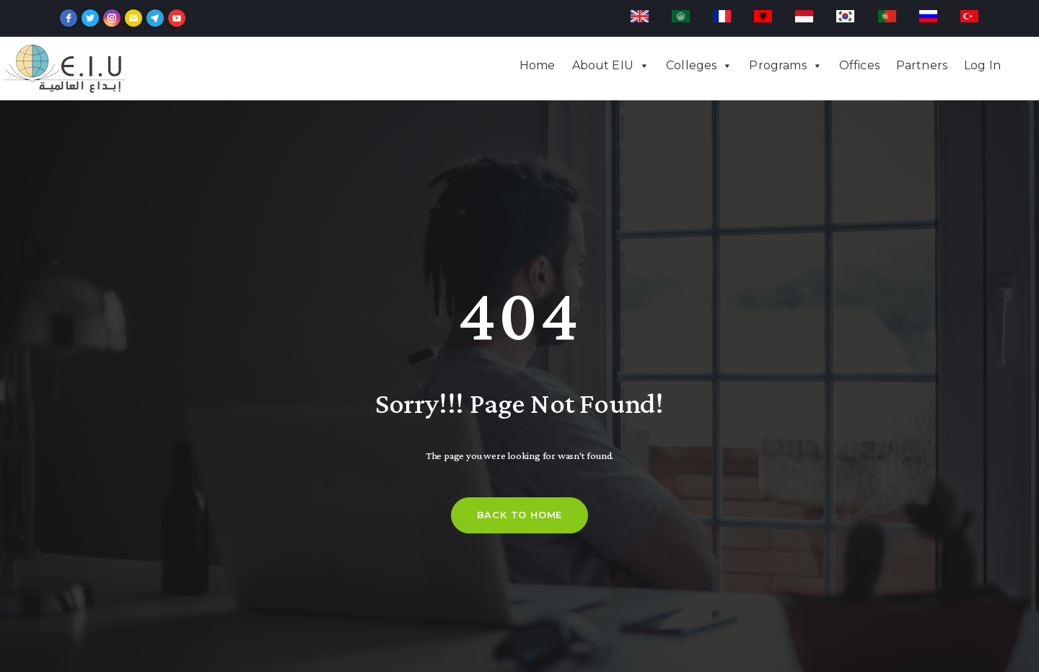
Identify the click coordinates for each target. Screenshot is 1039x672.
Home (538, 65)
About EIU (603, 65)
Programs (777, 65)
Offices (859, 65)
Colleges (691, 65)
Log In (982, 65)
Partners (921, 65)
